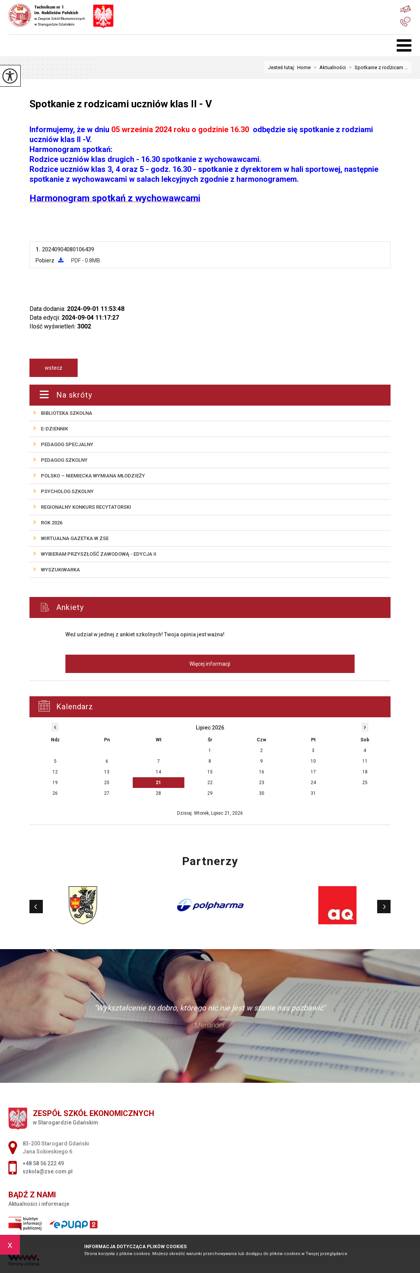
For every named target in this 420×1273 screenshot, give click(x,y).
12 (55, 772)
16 (261, 772)
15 (210, 772)
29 (210, 793)
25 (365, 782)
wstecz (53, 368)
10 (313, 761)
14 (158, 772)
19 (55, 782)
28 (158, 793)
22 (210, 782)
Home (304, 67)
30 (261, 793)
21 (158, 782)
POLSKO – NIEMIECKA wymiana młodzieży (93, 476)
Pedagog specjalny (67, 444)
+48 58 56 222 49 (405, 21)
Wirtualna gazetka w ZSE (75, 538)
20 (106, 782)
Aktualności (328, 67)
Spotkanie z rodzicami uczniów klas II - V (120, 104)
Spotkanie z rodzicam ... (377, 67)
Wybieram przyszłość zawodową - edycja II (98, 554)
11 (365, 761)
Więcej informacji (209, 664)
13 (106, 772)
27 (106, 793)
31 (313, 793)
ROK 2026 (51, 523)
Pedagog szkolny (64, 460)
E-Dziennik (54, 429)
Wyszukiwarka (60, 570)
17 (313, 772)
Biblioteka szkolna (66, 413)
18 (365, 772)
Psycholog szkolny (67, 491)
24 (313, 782)
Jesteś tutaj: (282, 67)
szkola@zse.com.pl (405, 9)
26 (55, 793)
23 (261, 782)
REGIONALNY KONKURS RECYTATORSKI (86, 507)
